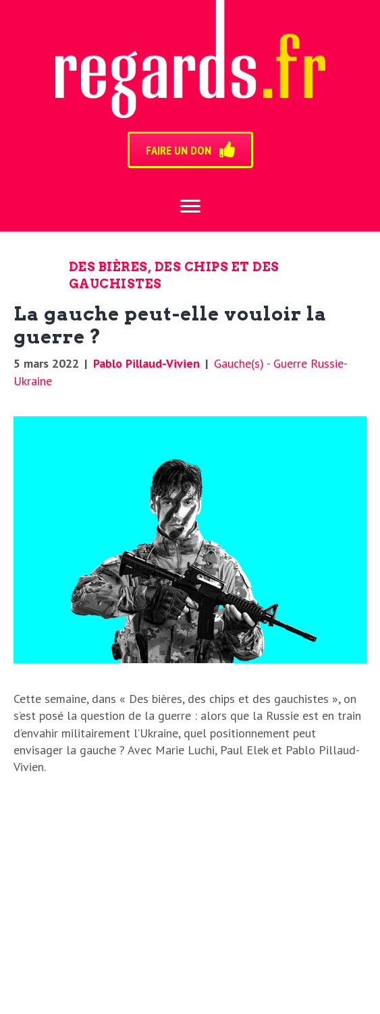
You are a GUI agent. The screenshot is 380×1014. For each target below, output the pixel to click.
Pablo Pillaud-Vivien (146, 363)
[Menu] (190, 206)
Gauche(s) (239, 363)
